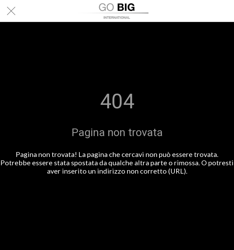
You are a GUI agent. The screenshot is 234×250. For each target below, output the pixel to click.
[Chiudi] (11, 11)
